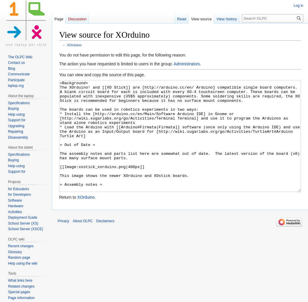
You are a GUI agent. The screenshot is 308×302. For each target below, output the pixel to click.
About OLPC (82, 243)
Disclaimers (105, 243)
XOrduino (74, 45)
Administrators (187, 64)
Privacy (63, 243)
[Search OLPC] (272, 18)
